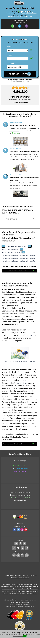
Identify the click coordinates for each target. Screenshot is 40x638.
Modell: (9, 55)
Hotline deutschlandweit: (20, 21)
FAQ (34, 606)
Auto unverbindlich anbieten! (21, 270)
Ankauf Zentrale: (17, 492)
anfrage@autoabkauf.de (29, 13)
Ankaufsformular (21, 500)
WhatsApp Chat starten (21, 466)
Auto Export (21, 575)
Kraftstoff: (10, 63)
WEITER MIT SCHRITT (20, 74)
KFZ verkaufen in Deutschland (11, 584)
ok (25, 636)
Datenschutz (8, 606)
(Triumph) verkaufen (16, 246)
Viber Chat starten (21, 471)
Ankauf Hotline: (16, 495)
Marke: (9, 46)
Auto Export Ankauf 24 (20, 8)
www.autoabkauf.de (23, 589)
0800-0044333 (26, 492)
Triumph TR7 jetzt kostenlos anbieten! (19, 361)
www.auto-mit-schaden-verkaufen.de (21, 586)
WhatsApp (16, 137)
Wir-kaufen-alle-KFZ (31, 593)
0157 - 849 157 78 (25, 11)
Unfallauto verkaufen (11, 575)
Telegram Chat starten (21, 468)
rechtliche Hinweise (18, 606)
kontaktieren (22, 383)
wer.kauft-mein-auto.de (28, 584)
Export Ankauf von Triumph (17, 593)
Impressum (28, 606)
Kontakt (30, 335)
